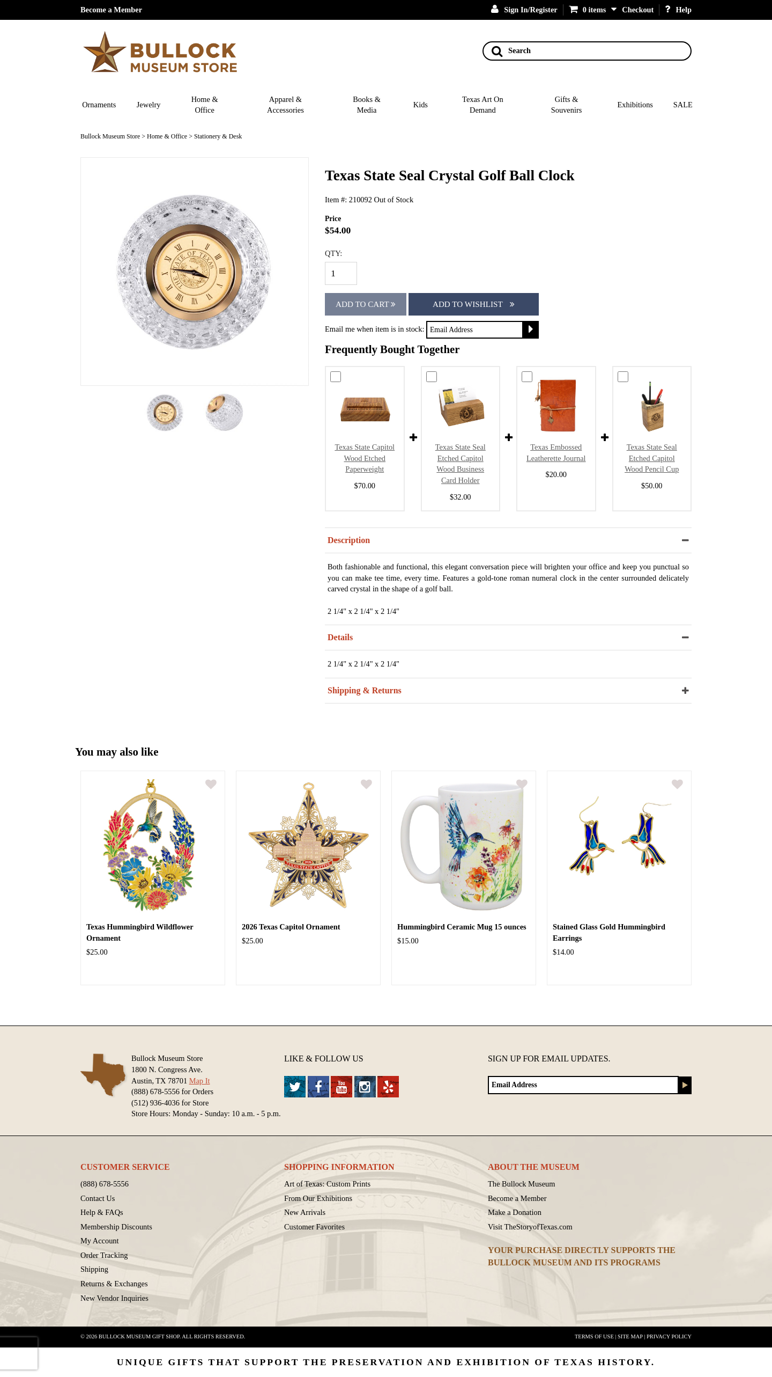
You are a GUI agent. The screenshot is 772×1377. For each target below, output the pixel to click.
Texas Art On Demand (482, 105)
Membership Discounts (116, 1226)
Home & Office (204, 105)
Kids (420, 104)
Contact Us (97, 1198)
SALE (683, 104)
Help (678, 9)
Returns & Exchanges (114, 1283)
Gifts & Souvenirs (566, 105)
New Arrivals (304, 1212)
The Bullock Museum (521, 1184)
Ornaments (99, 104)
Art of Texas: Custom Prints (327, 1184)
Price (333, 219)
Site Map (630, 1336)
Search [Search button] (511, 51)
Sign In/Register (524, 9)
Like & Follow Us (323, 1058)
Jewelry (149, 104)
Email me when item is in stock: (374, 329)
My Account (99, 1240)
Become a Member (111, 9)
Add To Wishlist (474, 304)
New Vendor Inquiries (114, 1298)
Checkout (638, 9)
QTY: (333, 253)
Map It (199, 1080)
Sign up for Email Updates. (549, 1058)
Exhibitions (635, 104)
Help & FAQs (101, 1212)
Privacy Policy (669, 1336)
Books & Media (367, 105)
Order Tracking (104, 1255)
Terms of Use (594, 1336)
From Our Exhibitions (318, 1198)
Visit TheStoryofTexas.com (530, 1226)
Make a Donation (514, 1212)
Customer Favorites (314, 1226)
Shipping (94, 1269)
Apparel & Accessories (285, 105)
